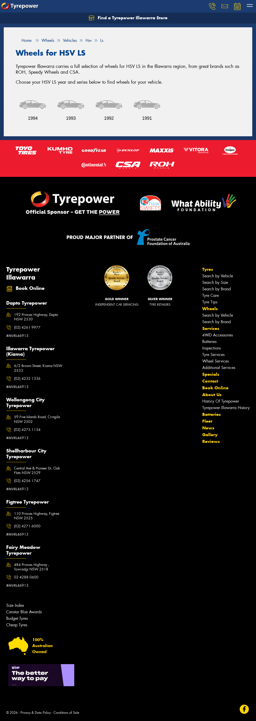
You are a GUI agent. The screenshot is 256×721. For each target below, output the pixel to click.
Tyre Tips (209, 302)
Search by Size (215, 282)
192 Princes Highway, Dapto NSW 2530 (36, 316)
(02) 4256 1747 (27, 480)
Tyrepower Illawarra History (226, 407)
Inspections (211, 348)
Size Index (15, 605)
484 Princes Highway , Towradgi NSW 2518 (31, 566)
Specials (210, 374)
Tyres (207, 269)
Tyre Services (213, 354)
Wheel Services (215, 361)
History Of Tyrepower (220, 401)
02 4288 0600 (26, 577)
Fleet (207, 421)
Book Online (215, 388)
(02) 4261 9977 (27, 327)
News (208, 428)
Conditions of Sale (66, 712)
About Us (212, 394)
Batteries (209, 341)
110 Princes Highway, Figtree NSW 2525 (36, 515)
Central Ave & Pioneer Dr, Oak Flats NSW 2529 (37, 470)
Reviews (211, 441)
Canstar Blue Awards (24, 612)
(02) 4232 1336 (27, 378)
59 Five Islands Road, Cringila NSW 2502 (37, 419)
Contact (210, 381)
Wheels (210, 308)
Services (210, 328)
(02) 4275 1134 (27, 429)
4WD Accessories (217, 335)
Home (24, 40)
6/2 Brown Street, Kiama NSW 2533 (38, 368)
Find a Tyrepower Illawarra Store (128, 18)
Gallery (210, 434)
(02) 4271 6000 (27, 526)
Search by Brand (216, 289)
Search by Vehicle (217, 276)
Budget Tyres (17, 618)
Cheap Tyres (16, 625)
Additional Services (218, 367)
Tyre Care (210, 295)
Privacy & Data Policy (35, 712)
